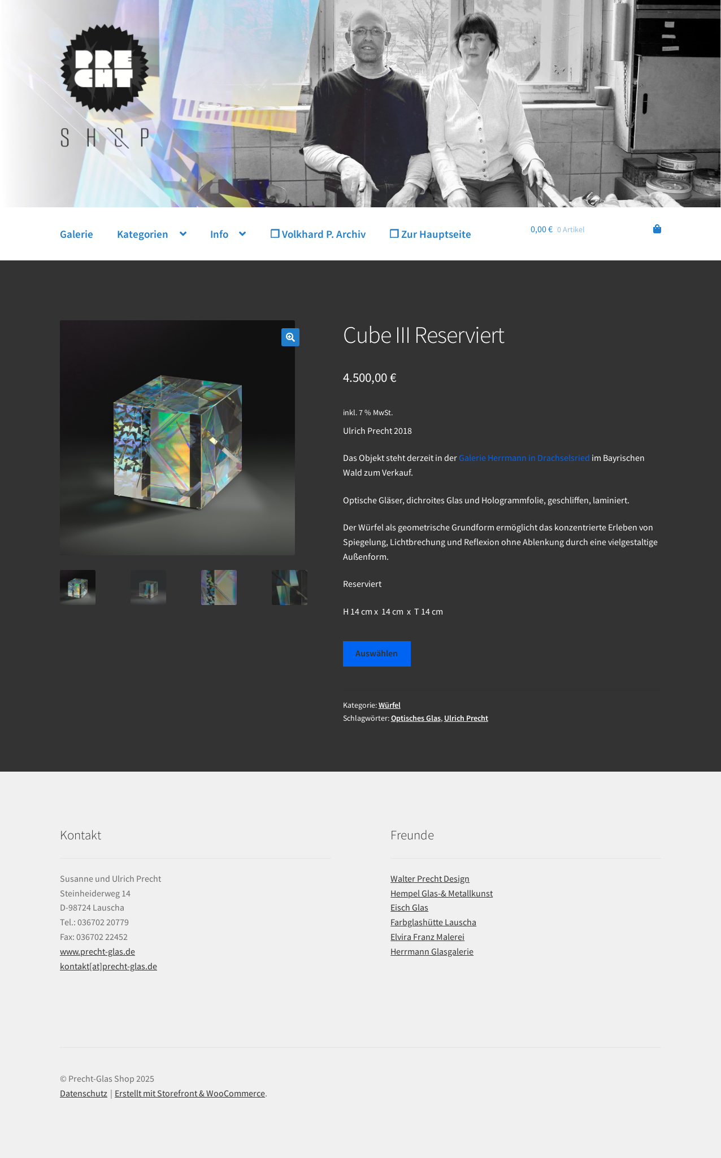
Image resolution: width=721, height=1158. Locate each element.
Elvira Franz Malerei (427, 936)
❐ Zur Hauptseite (430, 234)
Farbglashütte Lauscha (433, 922)
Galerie (76, 234)
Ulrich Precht (466, 718)
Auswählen (376, 653)
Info (219, 234)
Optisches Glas (416, 718)
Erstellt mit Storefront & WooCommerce (190, 1093)
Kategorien (142, 234)
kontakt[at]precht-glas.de (108, 966)
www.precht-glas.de (97, 951)
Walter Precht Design (430, 878)
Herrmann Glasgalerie (432, 951)
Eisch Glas (409, 907)
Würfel (390, 705)
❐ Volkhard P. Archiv (318, 234)
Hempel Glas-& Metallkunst (441, 893)
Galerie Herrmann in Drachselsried (524, 457)
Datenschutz (83, 1093)
